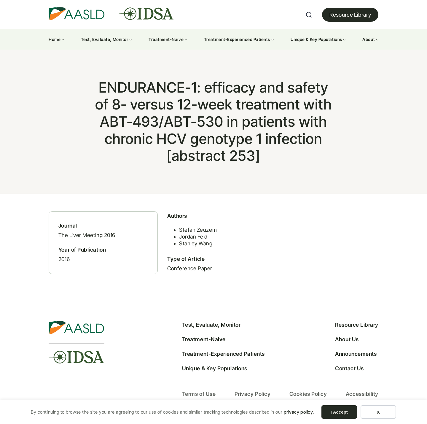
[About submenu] (377, 39)
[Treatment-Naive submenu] (186, 39)
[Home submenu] (63, 39)
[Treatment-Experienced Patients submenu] (272, 39)
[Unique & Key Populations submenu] (344, 39)
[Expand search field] (309, 14)
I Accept (339, 412)
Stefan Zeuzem (195, 230)
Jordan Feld (191, 237)
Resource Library (350, 15)
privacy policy (298, 412)
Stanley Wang (193, 244)
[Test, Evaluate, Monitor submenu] (130, 39)
